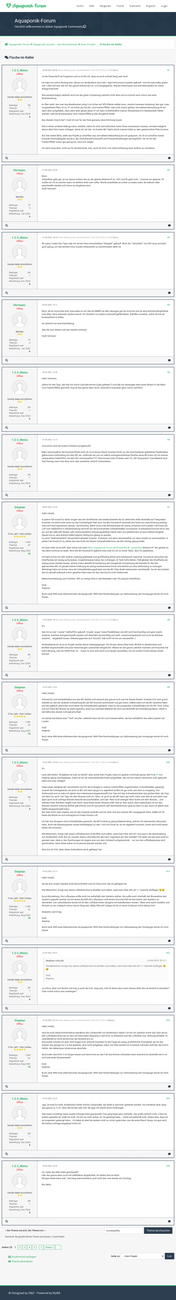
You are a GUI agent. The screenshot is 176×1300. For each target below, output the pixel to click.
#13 (168, 1020)
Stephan (19, 507)
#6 (168, 440)
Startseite (135, 6)
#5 (168, 372)
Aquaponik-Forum (26, 6)
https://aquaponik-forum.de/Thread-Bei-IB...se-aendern (115, 547)
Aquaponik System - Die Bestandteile (55, 44)
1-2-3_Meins (20, 70)
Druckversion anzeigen (24, 1256)
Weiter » (49, 1247)
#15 (168, 1166)
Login (164, 6)
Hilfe (91, 6)
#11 (168, 871)
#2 (168, 170)
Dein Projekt (88, 44)
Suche (80, 6)
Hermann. (19, 170)
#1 (168, 70)
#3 (168, 237)
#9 (168, 687)
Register (151, 6)
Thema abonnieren (22, 1261)
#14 (168, 1098)
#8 (168, 620)
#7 (168, 507)
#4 (168, 305)
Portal (120, 6)
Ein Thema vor (36, 1230)
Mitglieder (105, 6)
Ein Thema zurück (17, 1230)
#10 (168, 762)
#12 (168, 953)
